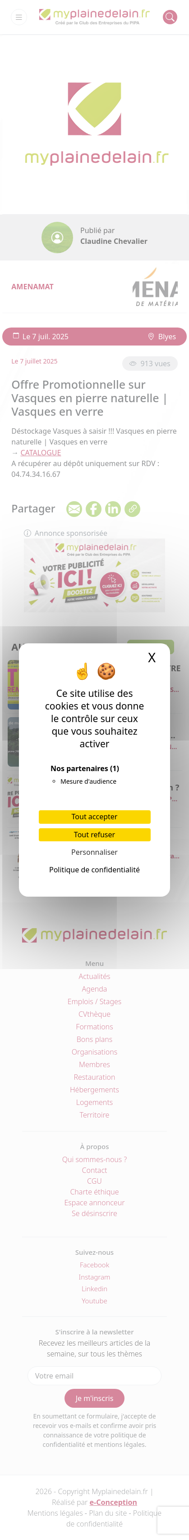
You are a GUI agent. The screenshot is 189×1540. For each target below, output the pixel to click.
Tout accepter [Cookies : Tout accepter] (95, 817)
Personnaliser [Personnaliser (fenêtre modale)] (94, 852)
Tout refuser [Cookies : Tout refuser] (94, 835)
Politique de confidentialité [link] (94, 870)
